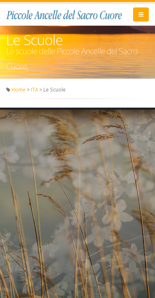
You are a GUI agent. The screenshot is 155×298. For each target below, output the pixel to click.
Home (19, 89)
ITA (34, 89)
